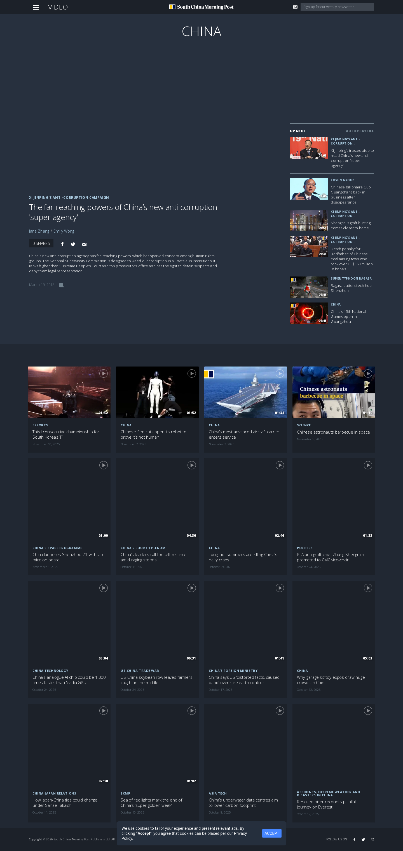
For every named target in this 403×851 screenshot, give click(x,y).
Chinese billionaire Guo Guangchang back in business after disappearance (351, 195)
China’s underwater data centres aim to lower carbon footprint (243, 802)
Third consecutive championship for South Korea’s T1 (65, 434)
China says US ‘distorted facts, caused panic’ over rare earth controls (244, 680)
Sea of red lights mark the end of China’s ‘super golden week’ (151, 802)
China (201, 31)
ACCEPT (271, 833)
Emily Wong (63, 231)
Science (304, 425)
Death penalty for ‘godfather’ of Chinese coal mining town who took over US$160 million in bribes (351, 258)
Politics (305, 547)
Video (58, 6)
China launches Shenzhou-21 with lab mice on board (67, 557)
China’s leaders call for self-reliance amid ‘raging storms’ (153, 557)
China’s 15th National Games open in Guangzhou (348, 316)
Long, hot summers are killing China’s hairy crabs (243, 557)
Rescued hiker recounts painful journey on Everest (326, 804)
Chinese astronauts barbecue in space (333, 432)
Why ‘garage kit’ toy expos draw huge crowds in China (331, 680)
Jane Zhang (39, 231)
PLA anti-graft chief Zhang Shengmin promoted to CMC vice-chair (330, 557)
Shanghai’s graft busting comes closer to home (350, 225)
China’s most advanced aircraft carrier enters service (244, 434)
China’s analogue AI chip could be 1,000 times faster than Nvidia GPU (69, 680)
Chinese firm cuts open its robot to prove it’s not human (153, 434)
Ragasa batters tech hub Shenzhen (351, 288)
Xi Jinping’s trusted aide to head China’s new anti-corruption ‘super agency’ (352, 158)
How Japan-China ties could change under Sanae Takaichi (64, 802)
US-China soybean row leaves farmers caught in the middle (157, 680)
